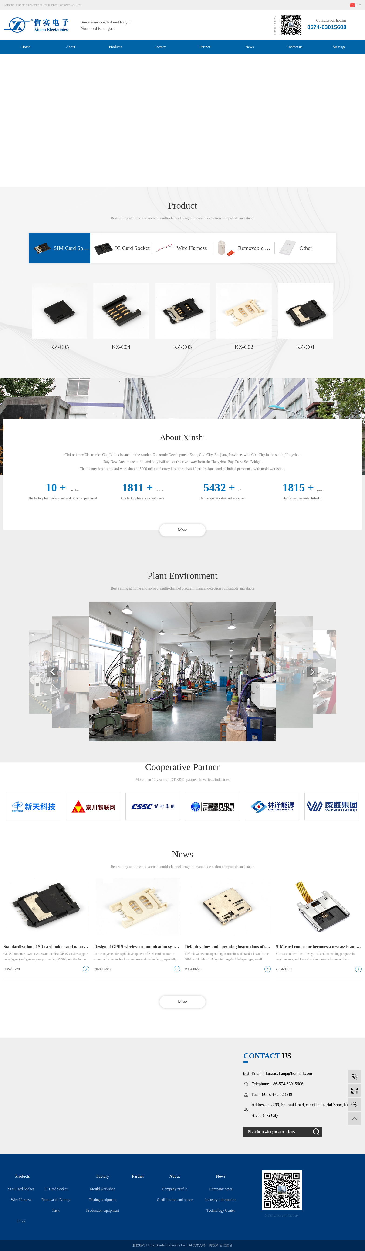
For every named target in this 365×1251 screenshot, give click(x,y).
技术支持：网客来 (206, 1245)
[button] (176, 178)
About (70, 47)
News (249, 47)
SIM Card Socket (21, 1189)
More (182, 530)
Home (25, 47)
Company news (220, 1189)
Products (115, 47)
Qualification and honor (175, 1200)
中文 (355, 5)
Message (339, 47)
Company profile (174, 1189)
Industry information (220, 1200)
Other (21, 1221)
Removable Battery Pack (55, 1205)
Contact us (294, 47)
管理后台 (226, 1245)
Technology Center (220, 1210)
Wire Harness (21, 1200)
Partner (204, 47)
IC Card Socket (56, 1189)
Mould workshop (102, 1189)
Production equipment (102, 1210)
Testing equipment (102, 1200)
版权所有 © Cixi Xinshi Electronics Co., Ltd (162, 1245)
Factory (160, 47)
